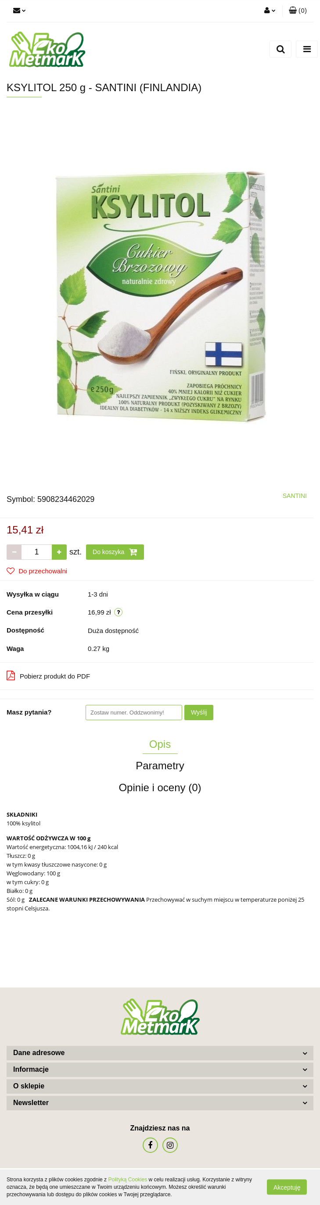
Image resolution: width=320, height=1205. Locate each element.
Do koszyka (115, 551)
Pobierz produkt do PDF (48, 675)
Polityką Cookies (127, 1180)
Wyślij (199, 712)
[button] (297, 11)
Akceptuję (286, 1187)
